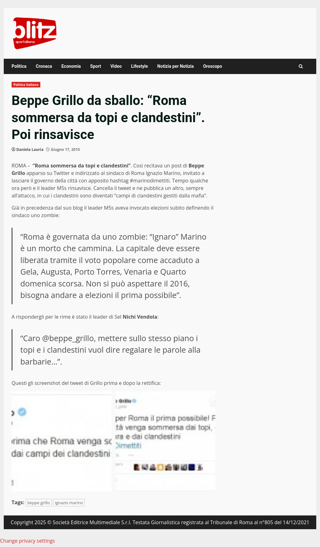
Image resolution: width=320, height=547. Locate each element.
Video (116, 66)
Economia (71, 66)
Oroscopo (212, 66)
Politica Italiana (25, 84)
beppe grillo (39, 502)
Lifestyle (139, 66)
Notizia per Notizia (175, 66)
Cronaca (44, 66)
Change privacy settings (27, 540)
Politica (19, 66)
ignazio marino (69, 502)
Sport (95, 66)
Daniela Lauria (29, 149)
